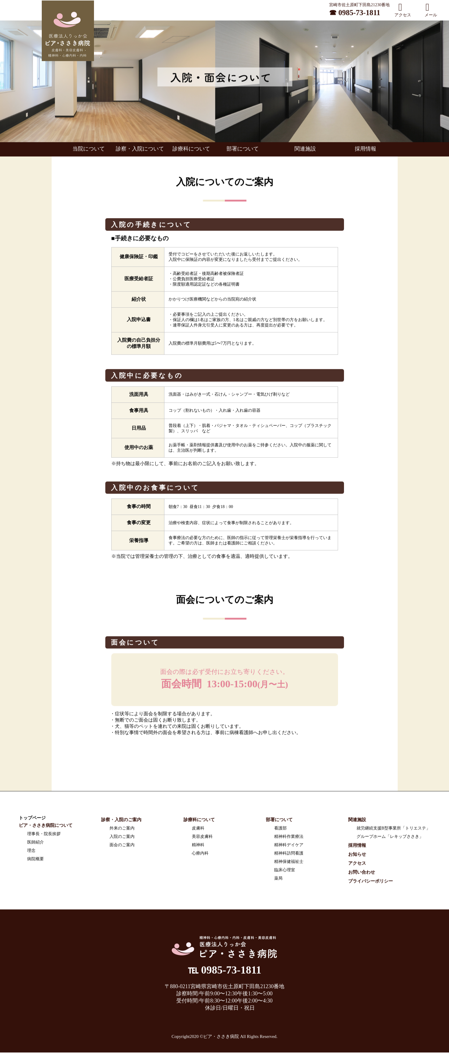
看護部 (280, 830)
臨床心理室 (284, 872)
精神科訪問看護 (288, 855)
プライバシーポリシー (370, 883)
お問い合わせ (361, 874)
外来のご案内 (122, 830)
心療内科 (200, 855)
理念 (31, 852)
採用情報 (365, 151)
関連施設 (305, 151)
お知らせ (357, 856)
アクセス (357, 865)
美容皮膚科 (202, 838)
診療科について (193, 151)
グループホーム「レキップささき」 (390, 838)
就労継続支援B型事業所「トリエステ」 (393, 830)
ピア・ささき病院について (45, 827)
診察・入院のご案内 (121, 821)
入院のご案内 (122, 838)
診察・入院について (142, 151)
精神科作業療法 (288, 838)
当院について (91, 151)
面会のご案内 (122, 846)
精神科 (198, 846)
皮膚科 (198, 830)
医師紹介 (35, 844)
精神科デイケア (288, 846)
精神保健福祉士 (288, 863)
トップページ (32, 819)
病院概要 (35, 861)
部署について (242, 151)
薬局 (278, 880)
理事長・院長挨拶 (44, 835)
